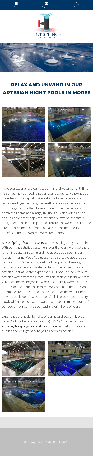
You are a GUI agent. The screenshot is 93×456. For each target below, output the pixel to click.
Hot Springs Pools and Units (25, 242)
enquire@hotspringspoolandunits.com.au (30, 326)
